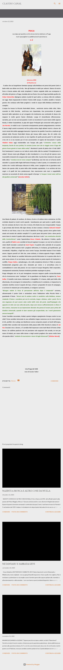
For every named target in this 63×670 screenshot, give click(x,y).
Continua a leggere (53, 512)
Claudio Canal (12, 3)
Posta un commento (20, 512)
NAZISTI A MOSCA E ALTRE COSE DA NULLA (26, 490)
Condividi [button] (54, 381)
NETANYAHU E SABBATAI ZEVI (18, 563)
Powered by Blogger (31, 664)
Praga (13, 381)
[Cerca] (55, 3)
